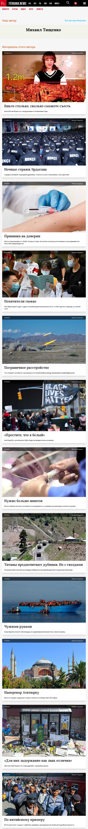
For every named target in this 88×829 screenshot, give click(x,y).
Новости (5, 9)
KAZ (29, 3)
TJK (41, 3)
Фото (32, 9)
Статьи (15, 9)
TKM (46, 3)
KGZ (35, 3)
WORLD (58, 3)
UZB (52, 3)
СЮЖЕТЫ (40, 9)
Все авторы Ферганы (75, 20)
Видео (24, 9)
